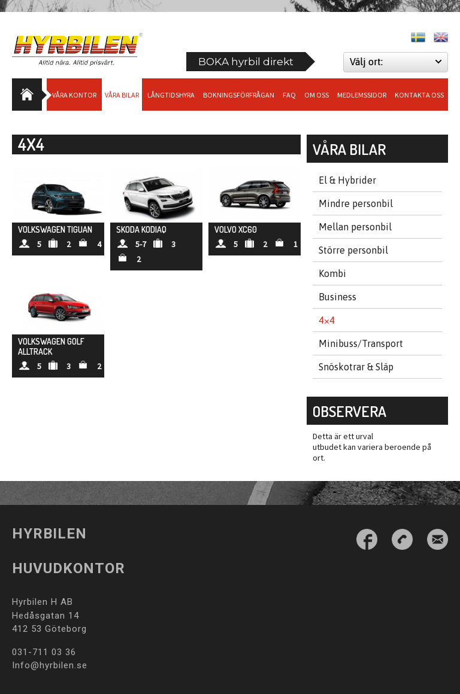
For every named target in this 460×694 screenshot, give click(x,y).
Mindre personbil (356, 203)
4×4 (327, 320)
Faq (289, 94)
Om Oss (316, 94)
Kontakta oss (419, 94)
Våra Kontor (74, 94)
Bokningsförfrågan (238, 94)
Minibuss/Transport (361, 343)
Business (337, 296)
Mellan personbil (355, 226)
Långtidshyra (171, 94)
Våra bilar (122, 94)
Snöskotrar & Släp (356, 366)
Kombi (332, 273)
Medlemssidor (361, 94)
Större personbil (353, 250)
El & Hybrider (347, 180)
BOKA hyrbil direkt (245, 62)
